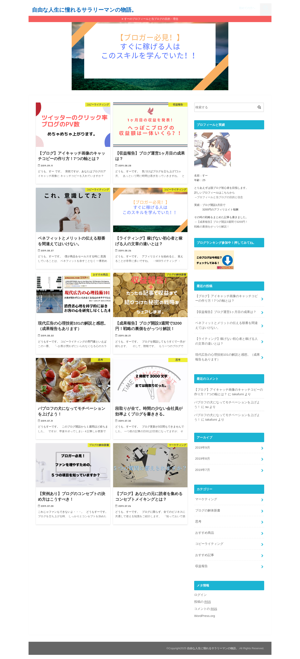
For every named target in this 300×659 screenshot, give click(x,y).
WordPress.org (204, 613)
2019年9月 (202, 446)
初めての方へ (247, 8)
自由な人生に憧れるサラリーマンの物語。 (84, 9)
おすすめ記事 (204, 553)
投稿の (202, 599)
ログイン (200, 592)
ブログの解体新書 (207, 508)
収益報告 (201, 563)
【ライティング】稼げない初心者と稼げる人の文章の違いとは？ (226, 341)
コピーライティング (209, 542)
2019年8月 (202, 457)
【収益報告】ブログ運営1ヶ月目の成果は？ (225, 311)
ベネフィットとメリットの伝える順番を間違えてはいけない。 (226, 325)
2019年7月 (202, 468)
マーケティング (206, 497)
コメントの (205, 606)
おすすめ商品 (204, 531)
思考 (198, 519)
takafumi (238, 393)
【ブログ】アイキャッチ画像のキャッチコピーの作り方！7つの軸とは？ (226, 298)
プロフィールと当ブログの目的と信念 (220, 197)
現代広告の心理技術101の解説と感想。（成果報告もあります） (227, 356)
